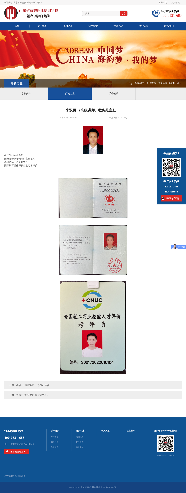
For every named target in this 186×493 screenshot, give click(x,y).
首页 (17, 26)
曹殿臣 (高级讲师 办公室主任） (32, 395)
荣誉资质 (113, 93)
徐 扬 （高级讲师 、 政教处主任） (34, 385)
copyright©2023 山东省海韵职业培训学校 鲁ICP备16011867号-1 (93, 487)
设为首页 (162, 2)
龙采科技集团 (20, 476)
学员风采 (118, 26)
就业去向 (143, 26)
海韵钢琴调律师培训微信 (165, 431)
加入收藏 (175, 2)
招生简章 (93, 26)
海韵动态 (67, 26)
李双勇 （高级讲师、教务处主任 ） (166, 83)
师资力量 (144, 83)
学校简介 (26, 93)
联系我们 (169, 26)
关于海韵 (42, 26)
